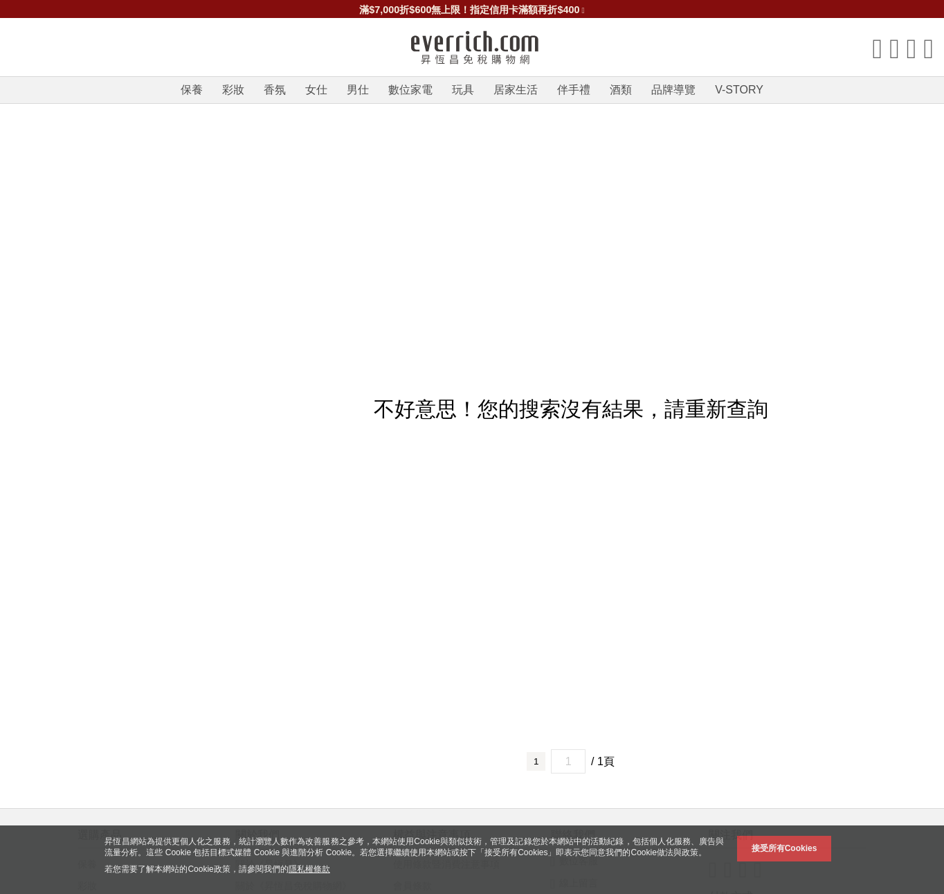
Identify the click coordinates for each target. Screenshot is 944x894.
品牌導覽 (673, 90)
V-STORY (739, 90)
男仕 (358, 90)
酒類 (621, 90)
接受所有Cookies (784, 848)
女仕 (316, 90)
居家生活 (515, 90)
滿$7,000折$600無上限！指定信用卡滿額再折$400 (471, 9)
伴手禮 (573, 90)
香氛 (275, 90)
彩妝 (233, 90)
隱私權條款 (309, 869)
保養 (192, 90)
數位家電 (410, 90)
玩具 (463, 90)
